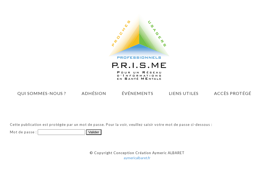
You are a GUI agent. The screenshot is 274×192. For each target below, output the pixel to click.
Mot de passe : (47, 132)
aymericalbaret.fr (137, 158)
